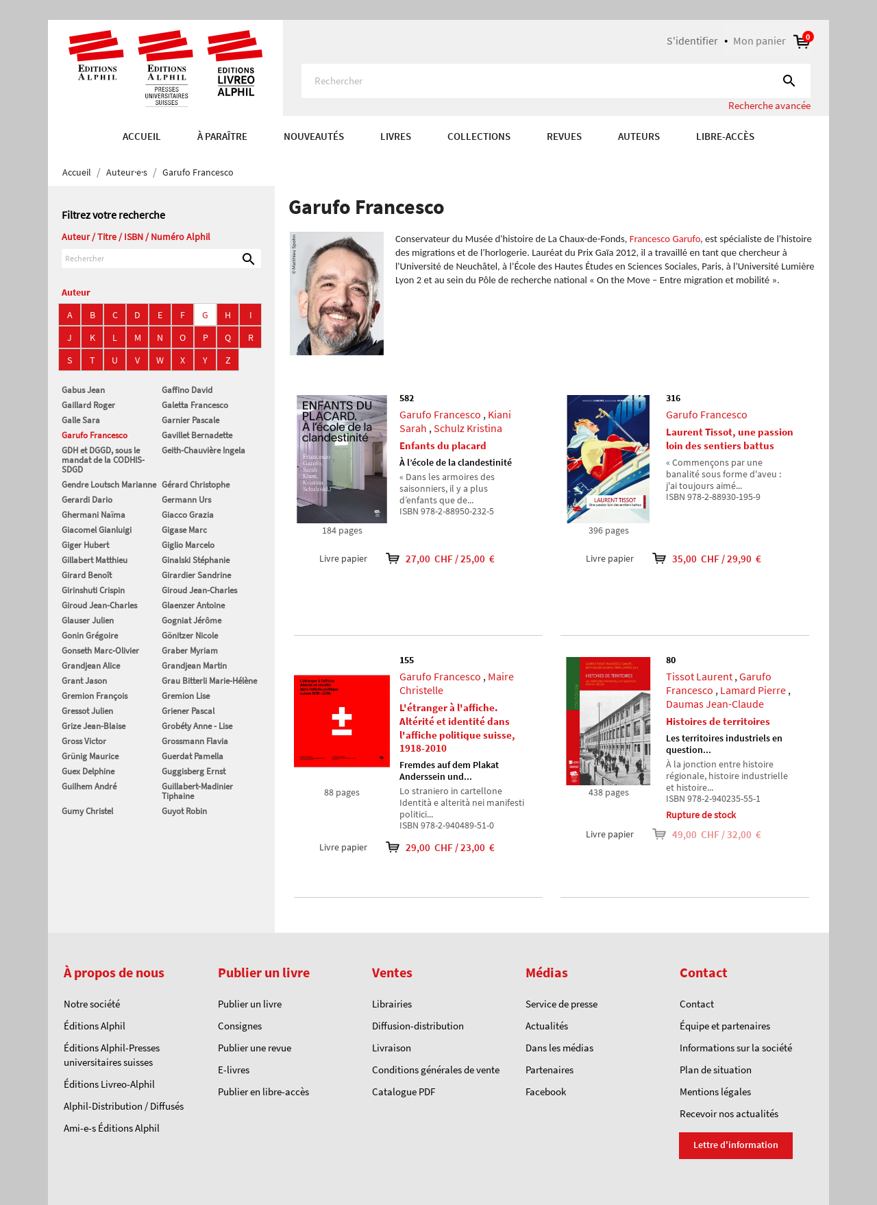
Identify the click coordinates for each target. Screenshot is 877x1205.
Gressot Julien (87, 711)
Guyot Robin (184, 811)
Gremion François (94, 696)
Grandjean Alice (91, 665)
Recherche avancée (769, 105)
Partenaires (549, 1069)
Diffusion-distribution (418, 1025)
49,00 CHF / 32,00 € (697, 834)
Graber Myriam (190, 650)
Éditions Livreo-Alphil (109, 1083)
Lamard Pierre (753, 690)
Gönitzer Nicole (190, 635)
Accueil (142, 136)
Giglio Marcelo (188, 545)
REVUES (564, 136)
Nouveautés (314, 136)
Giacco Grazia (188, 515)
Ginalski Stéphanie (196, 560)
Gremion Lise (186, 696)
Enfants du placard (442, 445)
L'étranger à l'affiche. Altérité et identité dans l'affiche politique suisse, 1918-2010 (457, 727)
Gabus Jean (83, 390)
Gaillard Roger (88, 405)
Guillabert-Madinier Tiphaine (197, 791)
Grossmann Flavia (195, 741)
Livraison (391, 1047)
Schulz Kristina (468, 428)
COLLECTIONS (478, 136)
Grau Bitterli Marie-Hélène (209, 681)
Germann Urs (186, 499)
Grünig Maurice (90, 756)
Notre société (92, 1003)
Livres (395, 136)
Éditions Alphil (94, 1025)
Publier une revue (254, 1047)
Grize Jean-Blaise (93, 726)
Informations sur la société (736, 1047)
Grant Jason (84, 681)
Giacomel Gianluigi (97, 530)
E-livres (233, 1069)
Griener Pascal (188, 711)
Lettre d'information (735, 1144)
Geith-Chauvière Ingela (203, 450)
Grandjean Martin (194, 665)
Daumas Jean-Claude (715, 704)
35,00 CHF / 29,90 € (697, 558)
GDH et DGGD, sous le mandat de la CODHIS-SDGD (103, 459)
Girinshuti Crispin (93, 590)
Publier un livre (250, 1003)
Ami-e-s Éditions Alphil (112, 1127)
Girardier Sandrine (196, 575)
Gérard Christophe (196, 484)
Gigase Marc (184, 530)
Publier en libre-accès (263, 1091)
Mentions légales (715, 1091)
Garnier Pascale (190, 420)
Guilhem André (89, 786)
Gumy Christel (87, 811)
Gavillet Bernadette (197, 435)
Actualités (547, 1025)
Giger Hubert (85, 545)
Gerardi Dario (87, 499)
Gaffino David (187, 390)
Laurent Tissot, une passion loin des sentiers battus (729, 438)
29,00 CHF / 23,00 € (431, 847)
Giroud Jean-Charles (199, 590)
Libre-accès (725, 136)
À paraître (222, 136)
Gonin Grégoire (90, 635)
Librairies (392, 1003)
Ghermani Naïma (93, 515)
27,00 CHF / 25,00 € (431, 558)
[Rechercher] (556, 81)
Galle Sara (81, 420)
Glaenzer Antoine (193, 605)
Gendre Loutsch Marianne (109, 484)
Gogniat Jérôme (191, 620)
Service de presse (561, 1003)
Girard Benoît (87, 575)
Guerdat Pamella (192, 756)
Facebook (546, 1091)
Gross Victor (84, 741)
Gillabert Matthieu (94, 560)
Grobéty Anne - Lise (197, 726)
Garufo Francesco (94, 435)
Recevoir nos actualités (729, 1113)
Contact (697, 1003)
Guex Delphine (88, 771)
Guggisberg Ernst (193, 771)
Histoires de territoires (718, 721)
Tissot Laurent (699, 676)
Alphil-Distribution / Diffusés (124, 1105)
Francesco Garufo (665, 238)
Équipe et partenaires (725, 1025)
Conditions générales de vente (435, 1069)
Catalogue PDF (403, 1091)
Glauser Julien (88, 620)
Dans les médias (559, 1047)
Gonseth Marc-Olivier (100, 650)
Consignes (240, 1025)
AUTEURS (639, 136)
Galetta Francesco (195, 405)
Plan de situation (716, 1069)
